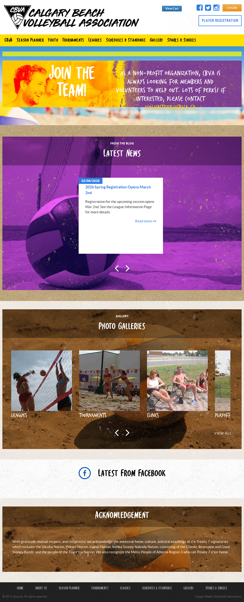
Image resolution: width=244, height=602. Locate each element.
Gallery (156, 40)
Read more (145, 221)
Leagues (95, 40)
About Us (41, 588)
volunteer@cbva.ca (170, 107)
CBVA (8, 40)
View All (223, 433)
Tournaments (73, 40)
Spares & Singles (181, 40)
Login (232, 7)
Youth (53, 40)
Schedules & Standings (126, 40)
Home (20, 588)
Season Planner (30, 40)
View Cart (171, 8)
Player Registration (220, 20)
